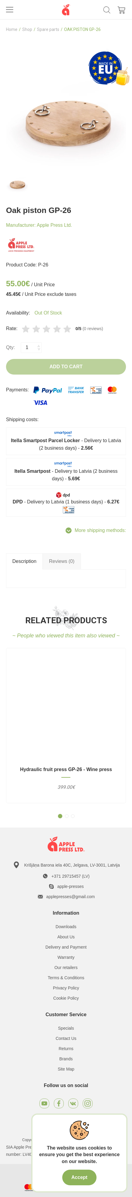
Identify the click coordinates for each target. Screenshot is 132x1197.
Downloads (66, 926)
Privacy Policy (66, 988)
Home (11, 29)
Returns (66, 1048)
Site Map (66, 1069)
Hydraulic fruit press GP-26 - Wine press (66, 769)
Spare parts (48, 29)
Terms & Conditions (66, 977)
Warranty (65, 957)
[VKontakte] (73, 1103)
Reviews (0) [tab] (61, 561)
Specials (66, 1028)
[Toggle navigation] (9, 9)
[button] (60, 816)
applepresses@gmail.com (70, 896)
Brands (65, 1058)
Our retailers (66, 967)
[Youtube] (44, 1103)
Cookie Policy (66, 998)
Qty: (10, 347)
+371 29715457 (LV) (70, 876)
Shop (27, 29)
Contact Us (66, 1038)
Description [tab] (24, 561)
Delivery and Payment (66, 947)
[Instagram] (88, 1103)
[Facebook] (59, 1103)
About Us (66, 936)
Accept (79, 1177)
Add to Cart (66, 366)
